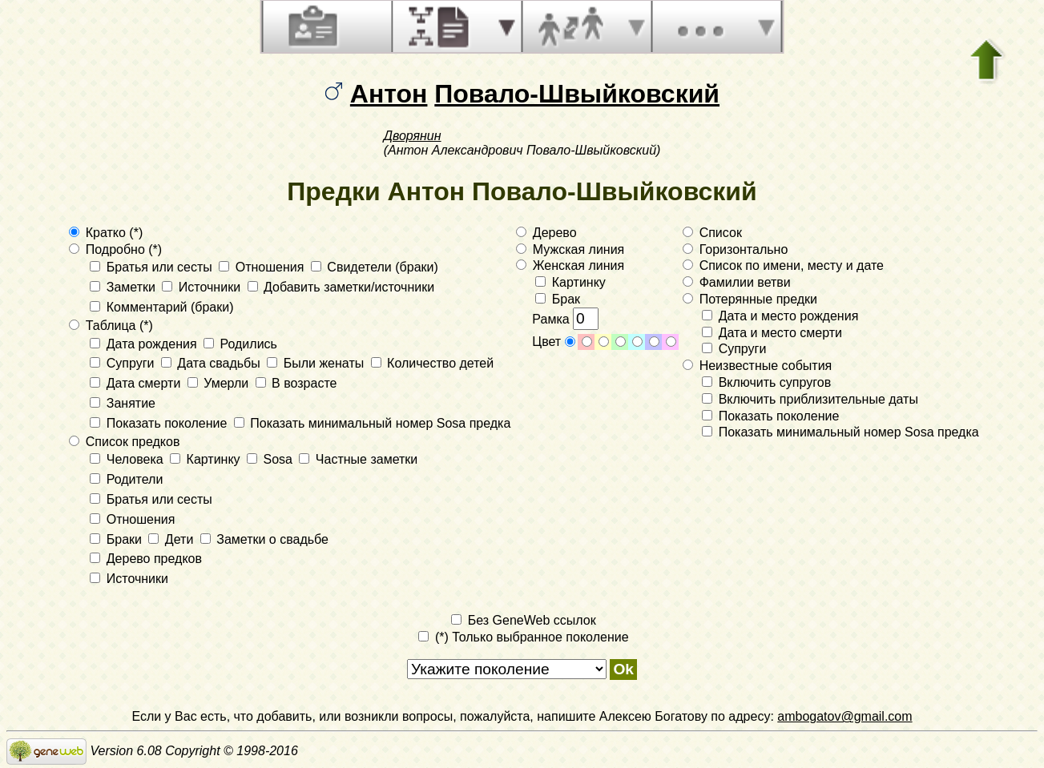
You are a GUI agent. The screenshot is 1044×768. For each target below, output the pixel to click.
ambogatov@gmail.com (844, 716)
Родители (126, 479)
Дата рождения (145, 344)
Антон (389, 93)
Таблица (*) (111, 325)
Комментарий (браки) (161, 307)
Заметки (124, 287)
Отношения (263, 267)
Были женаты (317, 363)
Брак (557, 299)
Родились (240, 344)
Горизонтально (735, 249)
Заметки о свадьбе (264, 539)
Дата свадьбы (212, 363)
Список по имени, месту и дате (783, 265)
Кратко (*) (106, 232)
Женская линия (570, 265)
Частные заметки (358, 459)
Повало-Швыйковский (577, 93)
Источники (203, 287)
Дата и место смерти (772, 333)
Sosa (271, 459)
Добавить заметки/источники (341, 287)
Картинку (207, 459)
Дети (172, 539)
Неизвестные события (757, 365)
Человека (128, 459)
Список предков (124, 441)
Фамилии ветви (737, 282)
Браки (117, 539)
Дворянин (412, 136)
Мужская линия (570, 249)
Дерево (546, 232)
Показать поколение (160, 423)
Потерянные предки (750, 299)
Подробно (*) (115, 249)
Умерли (219, 383)
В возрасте (296, 383)
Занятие (122, 403)
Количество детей (432, 363)
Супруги (124, 363)
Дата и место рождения (780, 316)
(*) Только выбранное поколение (523, 637)
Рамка (565, 319)
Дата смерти (136, 383)
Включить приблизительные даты (810, 399)
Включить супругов (766, 382)
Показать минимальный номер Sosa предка (372, 423)
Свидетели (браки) (374, 267)
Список (712, 232)
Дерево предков (146, 558)
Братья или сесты (153, 267)
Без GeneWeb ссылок (523, 620)
